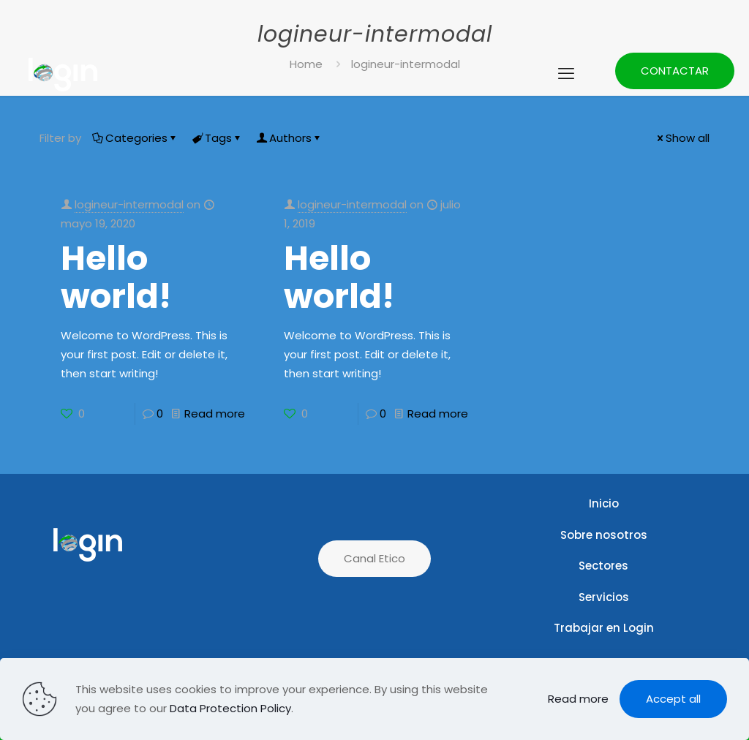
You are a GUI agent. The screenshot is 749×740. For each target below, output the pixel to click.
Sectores (603, 565)
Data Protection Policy (230, 708)
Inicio (604, 503)
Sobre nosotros (603, 535)
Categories (135, 138)
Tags (217, 138)
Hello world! (116, 277)
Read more (214, 413)
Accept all (673, 698)
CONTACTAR (675, 70)
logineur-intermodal (129, 204)
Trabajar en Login (604, 627)
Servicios (604, 597)
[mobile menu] (566, 73)
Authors (289, 138)
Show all (682, 138)
